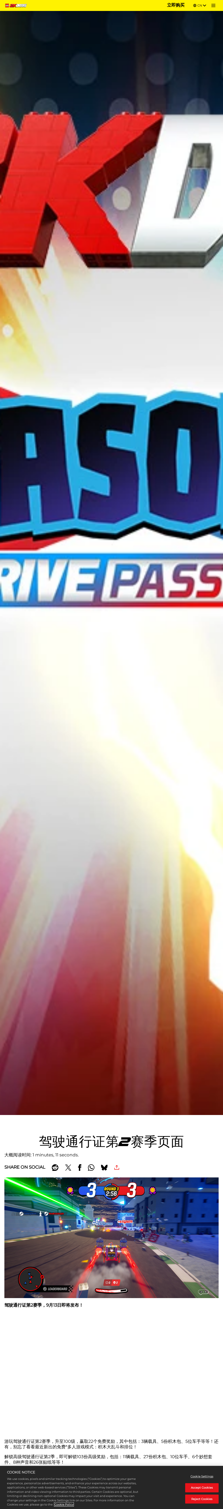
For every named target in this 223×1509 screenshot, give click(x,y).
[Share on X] (68, 1167)
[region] (111, 1487)
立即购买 (176, 5)
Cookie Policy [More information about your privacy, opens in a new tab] (63, 1504)
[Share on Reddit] (55, 1167)
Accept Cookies (202, 1487)
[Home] (16, 5)
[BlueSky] (104, 1167)
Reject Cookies (202, 1499)
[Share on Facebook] (79, 1167)
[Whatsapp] (91, 1167)
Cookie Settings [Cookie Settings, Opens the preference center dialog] (201, 1476)
